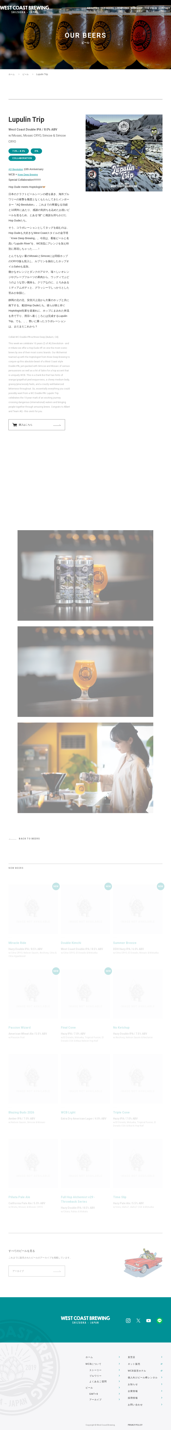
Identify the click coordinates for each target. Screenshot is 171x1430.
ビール (26, 74)
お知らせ (133, 1380)
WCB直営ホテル (137, 1368)
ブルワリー (95, 1374)
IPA (38, 151)
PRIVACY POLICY (135, 1417)
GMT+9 (93, 1391)
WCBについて (93, 1363)
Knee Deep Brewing (29, 174)
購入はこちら (27, 425)
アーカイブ (95, 1397)
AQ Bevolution (16, 169)
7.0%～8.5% (19, 151)
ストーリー (95, 1368)
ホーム (11, 74)
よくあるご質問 (98, 1380)
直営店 (131, 1357)
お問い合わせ (135, 1397)
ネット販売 (134, 1363)
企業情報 (133, 1385)
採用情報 (133, 1391)
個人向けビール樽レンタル (143, 1374)
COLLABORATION (23, 158)
